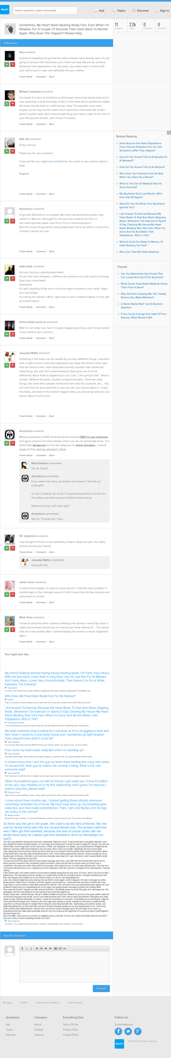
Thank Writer (26, 76)
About (37, 1024)
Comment (41, 76)
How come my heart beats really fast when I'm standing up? (44, 750)
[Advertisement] (59, 182)
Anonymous (26, 208)
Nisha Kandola (39, 463)
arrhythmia (61, 161)
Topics (118, 10)
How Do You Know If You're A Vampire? (142, 167)
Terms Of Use (70, 1024)
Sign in (161, 10)
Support (38, 1034)
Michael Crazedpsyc (30, 91)
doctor (95, 161)
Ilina (21, 52)
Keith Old (24, 139)
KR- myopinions (28, 536)
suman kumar (26, 582)
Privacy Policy (70, 1029)
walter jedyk (26, 266)
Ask (99, 10)
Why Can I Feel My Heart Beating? (139, 252)
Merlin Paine (26, 617)
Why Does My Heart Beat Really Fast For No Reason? (40, 696)
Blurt (51, 76)
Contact (38, 1029)
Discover (140, 10)
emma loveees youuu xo (32, 322)
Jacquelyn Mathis (28, 353)
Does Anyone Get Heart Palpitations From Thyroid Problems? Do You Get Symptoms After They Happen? (141, 147)
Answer (101, 988)
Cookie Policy (70, 1034)
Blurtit (5, 10)
